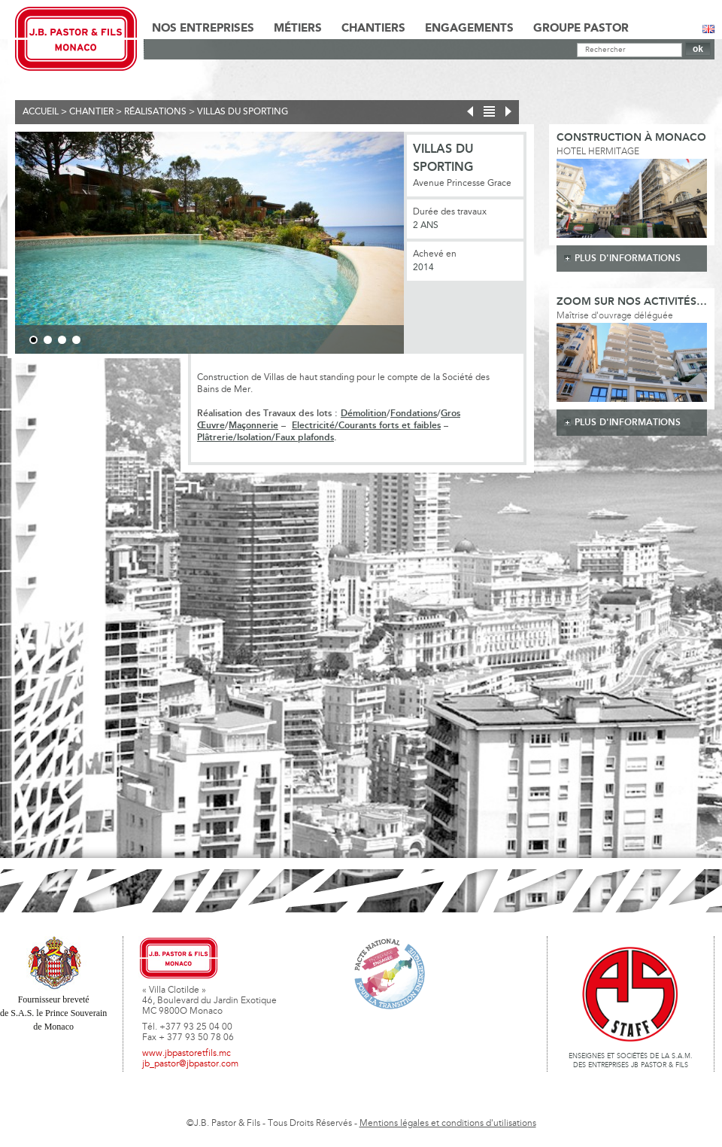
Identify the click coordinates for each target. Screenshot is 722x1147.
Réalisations (155, 112)
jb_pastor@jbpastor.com (190, 1064)
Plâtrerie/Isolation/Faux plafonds (265, 438)
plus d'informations (628, 258)
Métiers (298, 29)
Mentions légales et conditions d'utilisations (447, 1123)
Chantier (91, 112)
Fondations (413, 413)
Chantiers (373, 29)
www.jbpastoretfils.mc (186, 1053)
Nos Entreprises (203, 29)
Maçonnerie (253, 426)
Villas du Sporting (242, 112)
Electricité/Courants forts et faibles (366, 426)
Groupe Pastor (581, 29)
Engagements (469, 29)
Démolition (364, 413)
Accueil (41, 112)
